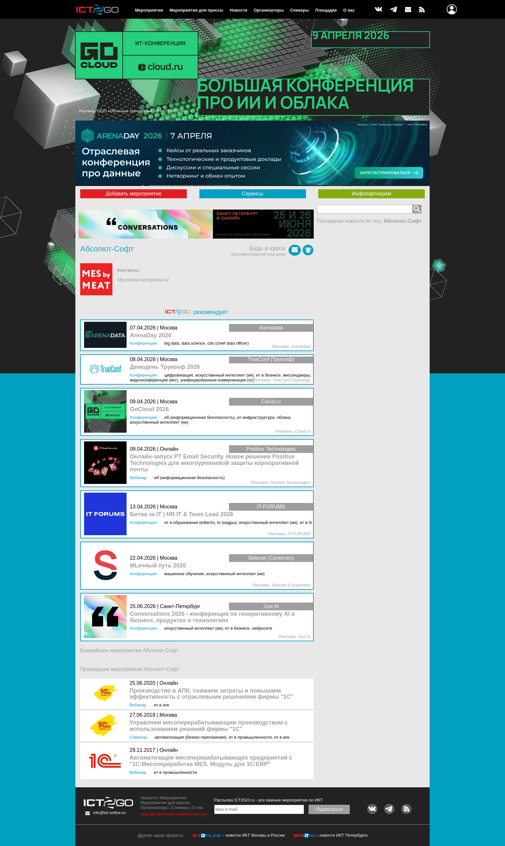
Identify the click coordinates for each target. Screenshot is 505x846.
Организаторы (269, 10)
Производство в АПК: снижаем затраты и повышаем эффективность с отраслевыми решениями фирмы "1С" (211, 694)
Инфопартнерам (371, 193)
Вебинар (137, 705)
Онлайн (168, 683)
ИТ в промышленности (250, 737)
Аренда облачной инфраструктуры (174, 814)
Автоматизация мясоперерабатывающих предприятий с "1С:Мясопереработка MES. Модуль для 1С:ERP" (210, 761)
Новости (238, 10)
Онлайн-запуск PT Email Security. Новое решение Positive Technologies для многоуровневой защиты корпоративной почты (214, 463)
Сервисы (252, 193)
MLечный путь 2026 (158, 566)
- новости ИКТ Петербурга (342, 835)
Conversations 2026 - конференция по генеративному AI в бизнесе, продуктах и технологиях (212, 617)
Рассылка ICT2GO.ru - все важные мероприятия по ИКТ (268, 800)
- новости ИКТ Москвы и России (254, 835)
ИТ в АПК (161, 705)
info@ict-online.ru (109, 812)
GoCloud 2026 (149, 409)
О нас (349, 10)
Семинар (138, 737)
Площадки (326, 10)
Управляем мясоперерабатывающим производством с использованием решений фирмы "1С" (208, 726)
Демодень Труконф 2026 (165, 367)
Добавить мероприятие (133, 193)
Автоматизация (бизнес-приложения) (190, 737)
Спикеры (299, 10)
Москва (168, 715)
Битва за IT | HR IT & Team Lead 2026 (181, 514)
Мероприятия (149, 10)
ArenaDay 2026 (150, 335)
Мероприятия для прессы (196, 10)
